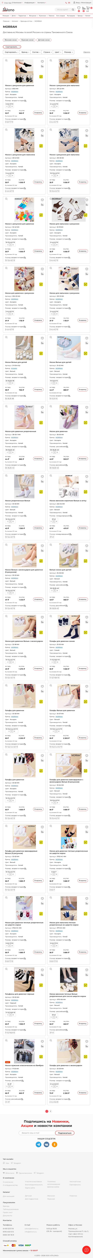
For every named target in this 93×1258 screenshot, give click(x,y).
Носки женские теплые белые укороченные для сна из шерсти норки (68, 995)
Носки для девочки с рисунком (19, 293)
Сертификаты (75, 1185)
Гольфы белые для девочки (62, 710)
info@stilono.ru (31, 1232)
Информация (29, 2)
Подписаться (64, 1133)
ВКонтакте (8, 1173)
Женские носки (11, 40)
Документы (7, 1215)
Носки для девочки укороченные (20, 431)
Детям (14, 16)
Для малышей (8, 1196)
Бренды (80, 16)
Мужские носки (27, 40)
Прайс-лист (7, 1212)
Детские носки (44, 40)
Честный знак (75, 1181)
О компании (8, 1182)
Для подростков (31, 1199)
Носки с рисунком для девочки (19, 85)
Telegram (39, 1173)
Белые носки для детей (60, 570)
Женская (51, 1196)
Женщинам (32, 16)
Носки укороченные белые (17, 501)
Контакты (41, 2)
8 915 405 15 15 (8, 1232)
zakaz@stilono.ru (31, 1229)
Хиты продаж (60, 16)
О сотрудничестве (10, 1185)
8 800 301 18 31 (8, 1235)
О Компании (16, 2)
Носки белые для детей (16, 362)
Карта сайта (30, 1188)
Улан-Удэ (7, 3)
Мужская (51, 1199)
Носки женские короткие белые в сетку (68, 501)
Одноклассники (24, 1173)
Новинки (51, 16)
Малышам (6, 16)
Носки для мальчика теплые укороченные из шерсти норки (64, 923)
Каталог (87, 16)
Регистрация (86, 2)
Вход (76, 2)
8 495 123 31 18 (8, 1229)
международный (64, 516)
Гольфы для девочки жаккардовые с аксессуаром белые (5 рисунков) (66, 780)
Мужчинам (42, 16)
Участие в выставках (33, 1181)
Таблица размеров (11, 1209)
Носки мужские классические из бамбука (24, 1065)
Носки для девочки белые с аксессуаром (24, 641)
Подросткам (22, 16)
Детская (28, 1196)
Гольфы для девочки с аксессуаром (66, 1065)
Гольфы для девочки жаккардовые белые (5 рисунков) (21, 852)
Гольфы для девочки (14, 710)
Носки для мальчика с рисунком (64, 224)
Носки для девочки (58, 431)
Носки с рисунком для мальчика (64, 85)
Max (6, 1163)
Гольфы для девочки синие (62, 641)
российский (62, 446)
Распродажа (71, 16)
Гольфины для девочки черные (19, 994)
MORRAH (14, 91)
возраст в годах (19, 100)
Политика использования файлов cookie (53, 1184)
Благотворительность (34, 1185)
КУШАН (14, 368)
